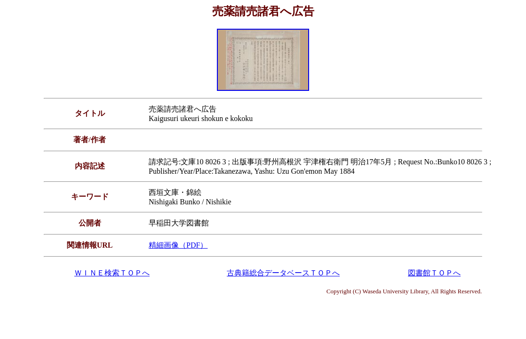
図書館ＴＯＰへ (434, 273)
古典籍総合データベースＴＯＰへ (283, 273)
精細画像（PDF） (178, 245)
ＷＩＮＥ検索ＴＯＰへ (112, 273)
